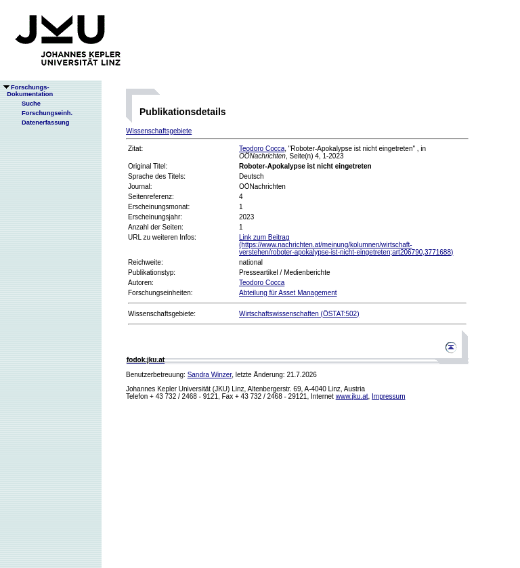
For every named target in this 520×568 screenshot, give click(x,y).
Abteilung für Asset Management (288, 293)
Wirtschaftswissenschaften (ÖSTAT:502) (299, 314)
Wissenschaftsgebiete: (162, 314)
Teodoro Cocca (261, 148)
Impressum (388, 396)
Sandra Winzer (210, 374)
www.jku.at (352, 396)
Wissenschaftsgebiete (159, 131)
